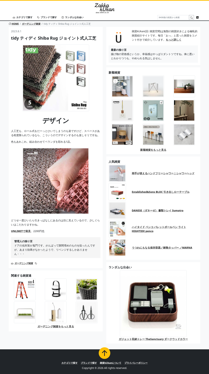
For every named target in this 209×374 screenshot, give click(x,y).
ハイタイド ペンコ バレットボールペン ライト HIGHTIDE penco (159, 229)
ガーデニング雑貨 (31, 23)
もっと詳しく (173, 39)
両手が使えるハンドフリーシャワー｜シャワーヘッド (163, 173)
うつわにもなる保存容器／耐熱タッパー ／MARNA (162, 247)
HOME (14, 23)
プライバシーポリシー (136, 362)
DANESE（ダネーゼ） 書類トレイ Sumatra (157, 210)
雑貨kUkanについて (110, 362)
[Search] (173, 17)
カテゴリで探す (23, 17)
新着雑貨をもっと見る (153, 150)
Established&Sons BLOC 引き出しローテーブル (161, 192)
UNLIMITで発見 (21, 231)
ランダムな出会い (73, 17)
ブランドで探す (47, 17)
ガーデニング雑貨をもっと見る (55, 326)
